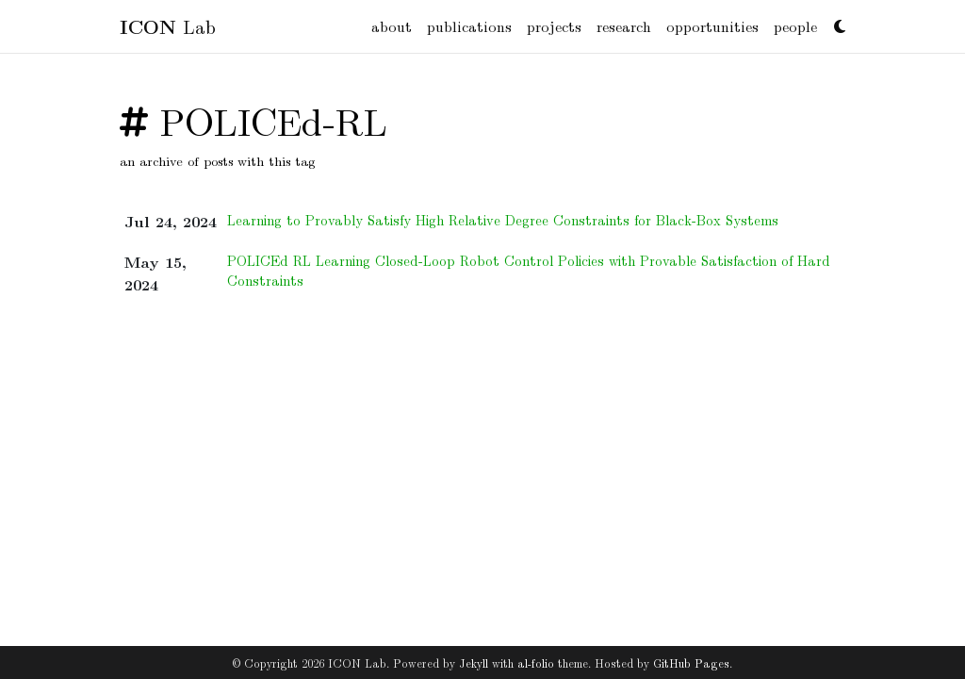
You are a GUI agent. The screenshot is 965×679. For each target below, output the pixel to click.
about (391, 26)
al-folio (535, 662)
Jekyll (473, 662)
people (795, 26)
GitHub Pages (691, 662)
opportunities (712, 26)
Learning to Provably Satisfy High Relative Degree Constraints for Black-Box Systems (502, 219)
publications (469, 26)
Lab (168, 26)
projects (554, 26)
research (624, 26)
